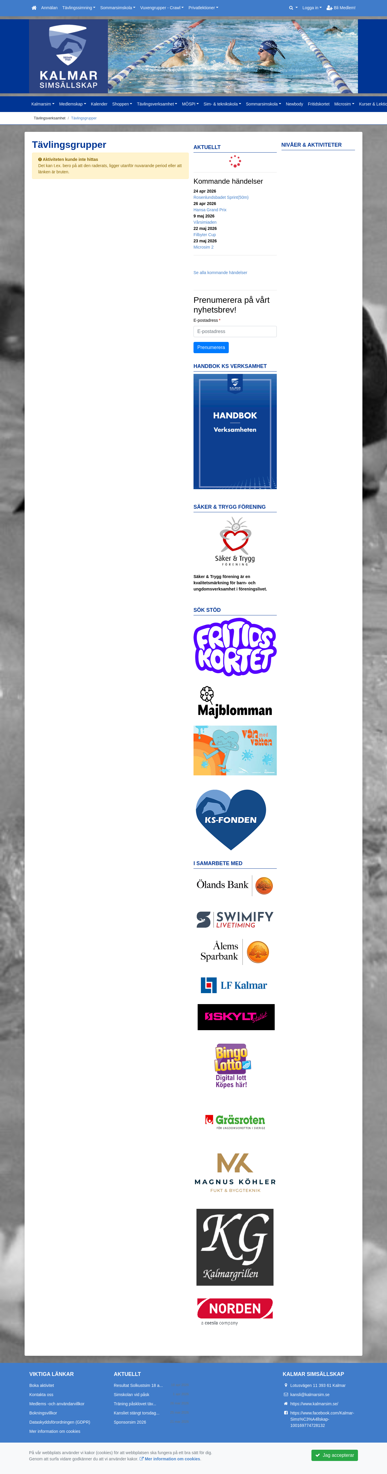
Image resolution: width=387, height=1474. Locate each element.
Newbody (294, 104)
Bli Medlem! (341, 7)
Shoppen (120, 104)
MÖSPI (188, 104)
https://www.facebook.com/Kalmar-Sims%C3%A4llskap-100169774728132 (322, 1419)
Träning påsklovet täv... (135, 1403)
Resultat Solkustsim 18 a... (138, 1385)
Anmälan (49, 7)
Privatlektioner (201, 7)
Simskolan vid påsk (131, 1394)
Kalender (99, 104)
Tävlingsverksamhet (155, 104)
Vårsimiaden (205, 222)
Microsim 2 (204, 247)
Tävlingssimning (77, 7)
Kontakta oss (41, 1394)
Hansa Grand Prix (210, 209)
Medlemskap (71, 104)
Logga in (311, 7)
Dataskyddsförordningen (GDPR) (59, 1422)
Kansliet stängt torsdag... (136, 1413)
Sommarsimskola (116, 7)
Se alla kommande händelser (220, 272)
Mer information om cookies (54, 1431)
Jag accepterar (334, 1455)
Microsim (342, 104)
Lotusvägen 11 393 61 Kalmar (318, 1385)
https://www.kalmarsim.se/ (314, 1403)
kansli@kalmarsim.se (310, 1394)
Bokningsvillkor (43, 1413)
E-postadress (206, 320)
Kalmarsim (41, 104)
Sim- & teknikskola (221, 104)
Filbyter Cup (205, 234)
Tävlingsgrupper (84, 118)
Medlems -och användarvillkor (56, 1403)
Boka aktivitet (41, 1385)
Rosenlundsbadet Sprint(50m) (221, 197)
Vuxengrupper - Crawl (160, 7)
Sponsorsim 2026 (130, 1422)
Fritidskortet (319, 104)
